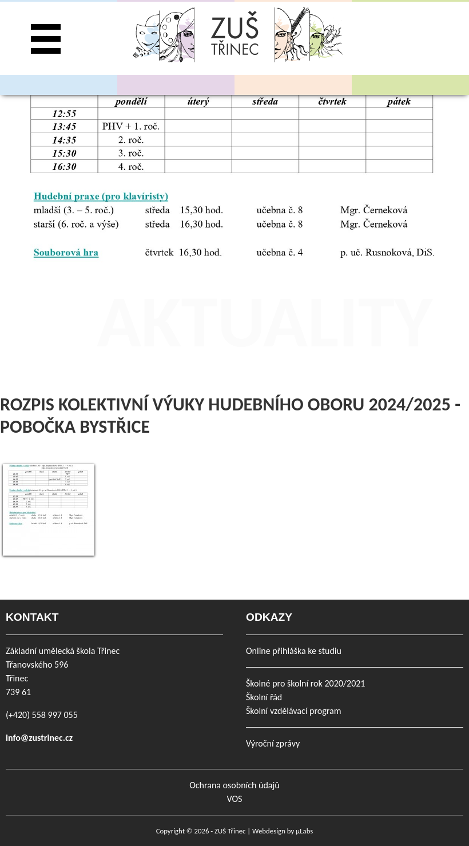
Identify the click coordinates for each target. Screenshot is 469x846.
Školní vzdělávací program (293, 710)
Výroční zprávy (273, 743)
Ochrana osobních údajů (234, 785)
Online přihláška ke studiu (293, 650)
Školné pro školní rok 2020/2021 (305, 683)
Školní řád (264, 697)
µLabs (304, 831)
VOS (235, 798)
